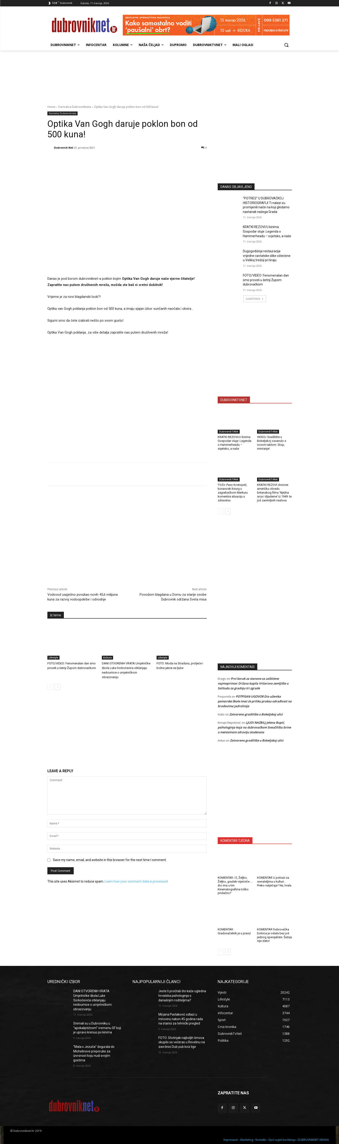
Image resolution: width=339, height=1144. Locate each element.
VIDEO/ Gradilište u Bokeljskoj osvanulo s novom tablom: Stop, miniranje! (271, 442)
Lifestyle (53, 657)
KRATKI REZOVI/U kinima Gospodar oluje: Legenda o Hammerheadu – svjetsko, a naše (267, 231)
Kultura (107, 657)
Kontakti (260, 1140)
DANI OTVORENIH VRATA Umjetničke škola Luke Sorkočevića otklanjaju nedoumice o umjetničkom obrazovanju (92, 1000)
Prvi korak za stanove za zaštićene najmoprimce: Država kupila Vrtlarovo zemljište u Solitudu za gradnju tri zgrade (253, 683)
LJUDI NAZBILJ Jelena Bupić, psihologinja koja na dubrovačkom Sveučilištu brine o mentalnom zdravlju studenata (254, 727)
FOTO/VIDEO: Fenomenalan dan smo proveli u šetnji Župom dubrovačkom (266, 280)
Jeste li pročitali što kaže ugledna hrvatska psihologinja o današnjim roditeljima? (182, 995)
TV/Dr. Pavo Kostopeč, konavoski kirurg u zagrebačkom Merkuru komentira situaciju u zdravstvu (233, 492)
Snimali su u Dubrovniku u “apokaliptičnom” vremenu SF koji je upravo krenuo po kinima (97, 1028)
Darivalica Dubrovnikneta (74, 107)
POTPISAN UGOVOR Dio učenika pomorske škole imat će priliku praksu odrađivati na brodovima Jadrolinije (255, 701)
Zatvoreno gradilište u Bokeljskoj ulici (256, 714)
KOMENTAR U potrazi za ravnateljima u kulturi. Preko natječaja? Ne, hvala (274, 881)
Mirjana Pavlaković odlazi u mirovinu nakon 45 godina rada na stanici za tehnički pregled (180, 1019)
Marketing (246, 1140)
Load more (254, 299)
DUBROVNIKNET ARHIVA (313, 1140)
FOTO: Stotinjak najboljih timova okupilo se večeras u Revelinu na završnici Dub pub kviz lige (181, 1042)
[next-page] (57, 687)
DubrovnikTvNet (228, 431)
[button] (286, 44)
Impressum (230, 1140)
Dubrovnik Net (63, 147)
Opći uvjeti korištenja (282, 1140)
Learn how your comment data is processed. (136, 881)
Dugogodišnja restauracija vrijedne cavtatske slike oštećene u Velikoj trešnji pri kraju (266, 255)
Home (51, 107)
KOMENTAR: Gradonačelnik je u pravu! (234, 931)
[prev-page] (50, 687)
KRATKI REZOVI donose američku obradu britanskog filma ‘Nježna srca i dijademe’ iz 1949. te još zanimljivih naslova (274, 492)
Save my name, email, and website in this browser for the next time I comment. (110, 860)
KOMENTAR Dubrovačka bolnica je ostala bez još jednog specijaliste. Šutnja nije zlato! (274, 935)
